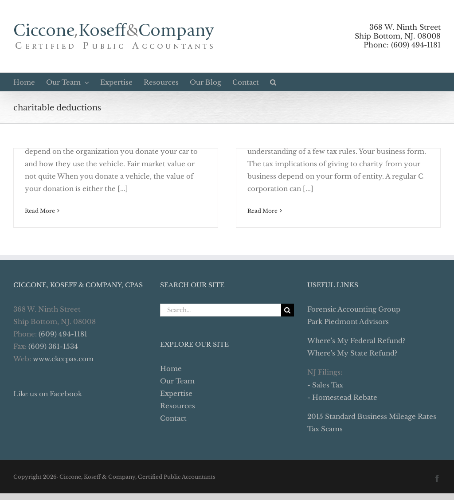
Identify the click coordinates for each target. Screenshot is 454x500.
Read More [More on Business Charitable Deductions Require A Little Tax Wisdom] (262, 210)
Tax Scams (325, 429)
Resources (177, 406)
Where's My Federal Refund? (356, 340)
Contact (173, 418)
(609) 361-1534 (53, 346)
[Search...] (220, 310)
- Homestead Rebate (342, 397)
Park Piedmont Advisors (348, 321)
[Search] (287, 310)
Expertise (176, 393)
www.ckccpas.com (63, 359)
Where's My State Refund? (352, 353)
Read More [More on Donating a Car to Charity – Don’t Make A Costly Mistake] (40, 210)
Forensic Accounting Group (353, 309)
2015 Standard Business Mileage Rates (371, 416)
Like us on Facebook (47, 394)
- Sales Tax (325, 385)
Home (171, 368)
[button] (273, 82)
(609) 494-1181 (63, 334)
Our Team (177, 381)
